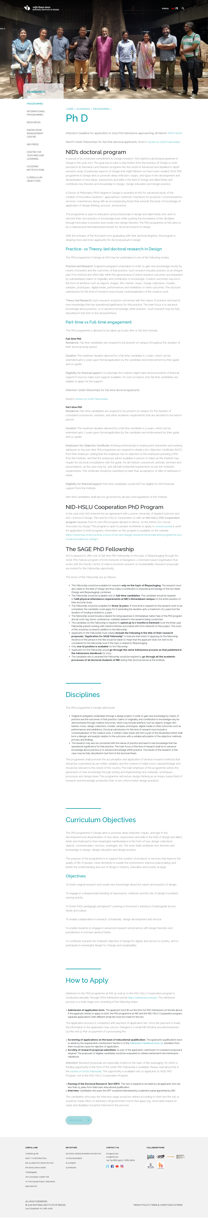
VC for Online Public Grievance (40, 1183)
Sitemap (178, 1206)
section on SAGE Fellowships (164, 141)
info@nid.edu (112, 1155)
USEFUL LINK (32, 1149)
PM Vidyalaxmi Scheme (35, 1169)
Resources (34, 122)
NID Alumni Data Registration (39, 1164)
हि (177, 8)
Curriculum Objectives (34, 179)
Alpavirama (71, 1169)
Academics (83, 109)
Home (69, 109)
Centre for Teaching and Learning (35, 155)
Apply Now (77, 1121)
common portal (163, 526)
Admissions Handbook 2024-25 (146, 1043)
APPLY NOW (174, 133)
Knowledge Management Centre (35, 133)
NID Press (33, 144)
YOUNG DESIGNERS (74, 1160)
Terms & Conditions (162, 1206)
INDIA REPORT (31, 1188)
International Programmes (36, 113)
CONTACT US (112, 1149)
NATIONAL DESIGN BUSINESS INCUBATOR (83, 1155)
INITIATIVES (71, 1149)
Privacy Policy (141, 1206)
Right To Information (35, 1160)
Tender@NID (31, 1174)
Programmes (35, 103)
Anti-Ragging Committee (37, 1178)
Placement (71, 1164)
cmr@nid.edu (112, 1158)
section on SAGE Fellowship (86, 1071)
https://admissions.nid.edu (143, 997)
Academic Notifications (35, 168)
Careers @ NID (32, 1155)
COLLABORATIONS (156, 1149)
